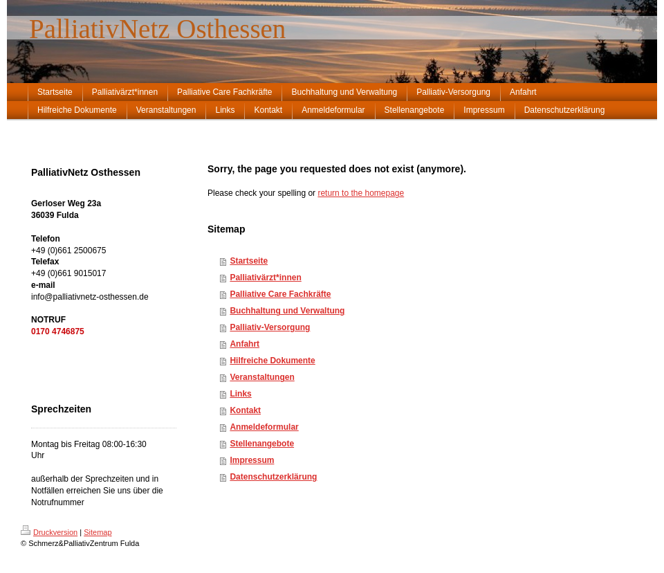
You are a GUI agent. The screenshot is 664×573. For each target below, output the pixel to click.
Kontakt (245, 410)
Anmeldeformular (264, 427)
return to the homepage (360, 193)
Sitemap (97, 532)
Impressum (252, 460)
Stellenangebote (262, 443)
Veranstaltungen (262, 377)
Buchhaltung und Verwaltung (287, 311)
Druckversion (49, 532)
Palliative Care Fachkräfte (280, 294)
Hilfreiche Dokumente (272, 360)
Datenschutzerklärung (273, 477)
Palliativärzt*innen (265, 277)
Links (240, 394)
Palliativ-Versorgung (270, 327)
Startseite (249, 261)
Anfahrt (244, 344)
